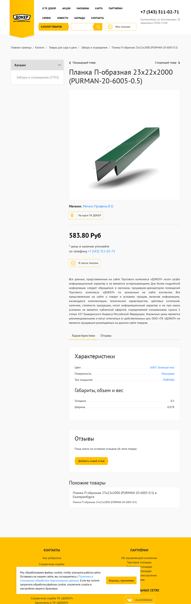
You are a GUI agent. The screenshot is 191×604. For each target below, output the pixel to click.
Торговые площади (139, 562)
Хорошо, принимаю (121, 580)
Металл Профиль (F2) (98, 206)
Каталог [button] (53, 27)
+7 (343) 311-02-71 (160, 12)
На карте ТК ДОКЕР (86, 215)
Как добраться (52, 558)
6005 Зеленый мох (162, 367)
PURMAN (168, 380)
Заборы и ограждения (37, 77)
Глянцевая (168, 373)
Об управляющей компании (139, 558)
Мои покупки (121, 27)
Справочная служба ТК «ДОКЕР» (52, 598)
